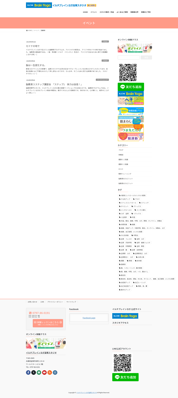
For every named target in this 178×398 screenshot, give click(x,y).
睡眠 (122, 261)
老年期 (139, 261)
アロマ (137, 199)
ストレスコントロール (128, 203)
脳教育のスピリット (126, 178)
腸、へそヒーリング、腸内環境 (131, 268)
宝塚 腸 (124, 250)
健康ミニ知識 (123, 159)
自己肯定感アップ (127, 286)
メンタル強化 (141, 210)
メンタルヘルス (126, 210)
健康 (133, 224)
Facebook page (89, 317)
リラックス (137, 213)
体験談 (121, 155)
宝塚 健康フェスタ (143, 242)
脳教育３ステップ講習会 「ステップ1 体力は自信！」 (54, 84)
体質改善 (124, 224)
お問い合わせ (32, 302)
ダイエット (125, 206)
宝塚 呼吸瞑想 (126, 246)
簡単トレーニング (125, 174)
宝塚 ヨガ (140, 239)
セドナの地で (33, 46)
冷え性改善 (125, 235)
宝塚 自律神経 (137, 250)
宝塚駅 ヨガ (125, 253)
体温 (133, 217)
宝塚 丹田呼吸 (126, 242)
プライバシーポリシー (55, 302)
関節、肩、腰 (142, 286)
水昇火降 (141, 257)
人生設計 (124, 217)
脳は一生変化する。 (36, 65)
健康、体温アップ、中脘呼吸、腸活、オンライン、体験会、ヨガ (143, 228)
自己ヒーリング (140, 282)
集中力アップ (125, 290)
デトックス (137, 206)
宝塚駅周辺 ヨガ (141, 253)
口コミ (121, 169)
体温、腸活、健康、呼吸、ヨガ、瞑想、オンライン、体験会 (141, 221)
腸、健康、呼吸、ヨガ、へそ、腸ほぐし (134, 272)
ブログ (105, 41)
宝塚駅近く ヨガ (127, 257)
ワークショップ (102, 80)
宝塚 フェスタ (126, 239)
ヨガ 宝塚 (125, 213)
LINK (42, 302)
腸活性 (123, 275)
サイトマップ (71, 302)
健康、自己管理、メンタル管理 (131, 232)
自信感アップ (125, 282)
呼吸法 (136, 235)
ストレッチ (145, 203)
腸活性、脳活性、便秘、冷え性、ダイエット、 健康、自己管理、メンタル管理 (147, 279)
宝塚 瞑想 (140, 246)
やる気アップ (125, 199)
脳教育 (123, 264)
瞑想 (130, 261)
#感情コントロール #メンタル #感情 (133, 195)
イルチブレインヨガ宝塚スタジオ (41, 352)
